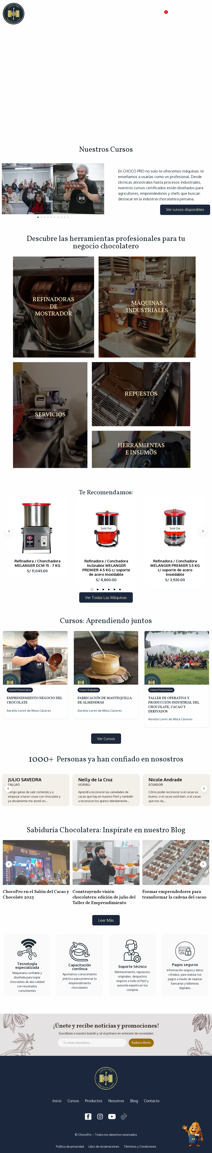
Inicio (57, 1100)
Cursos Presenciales (20, 690)
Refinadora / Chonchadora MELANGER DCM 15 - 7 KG (37, 563)
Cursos (73, 1100)
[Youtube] (112, 1117)
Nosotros (116, 1100)
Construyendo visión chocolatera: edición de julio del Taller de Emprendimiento (104, 897)
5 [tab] (114, 589)
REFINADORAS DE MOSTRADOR (53, 307)
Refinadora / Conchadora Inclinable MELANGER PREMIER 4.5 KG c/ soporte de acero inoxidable (106, 567)
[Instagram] (100, 1117)
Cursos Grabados (88, 690)
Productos (93, 1100)
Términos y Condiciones (140, 1146)
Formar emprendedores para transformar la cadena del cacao (174, 895)
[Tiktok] (124, 1117)
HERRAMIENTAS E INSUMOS (141, 449)
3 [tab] (103, 589)
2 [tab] (97, 589)
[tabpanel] (37, 538)
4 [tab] (109, 589)
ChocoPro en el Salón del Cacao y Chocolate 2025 (36, 895)
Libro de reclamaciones (103, 1146)
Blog (134, 1100)
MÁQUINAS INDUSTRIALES (147, 307)
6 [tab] (120, 589)
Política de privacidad (70, 1146)
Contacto (152, 1100)
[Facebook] (88, 1117)
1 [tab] (92, 589)
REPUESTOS (141, 394)
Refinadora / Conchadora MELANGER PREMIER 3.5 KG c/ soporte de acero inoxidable (175, 567)
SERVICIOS (50, 414)
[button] (165, 14)
